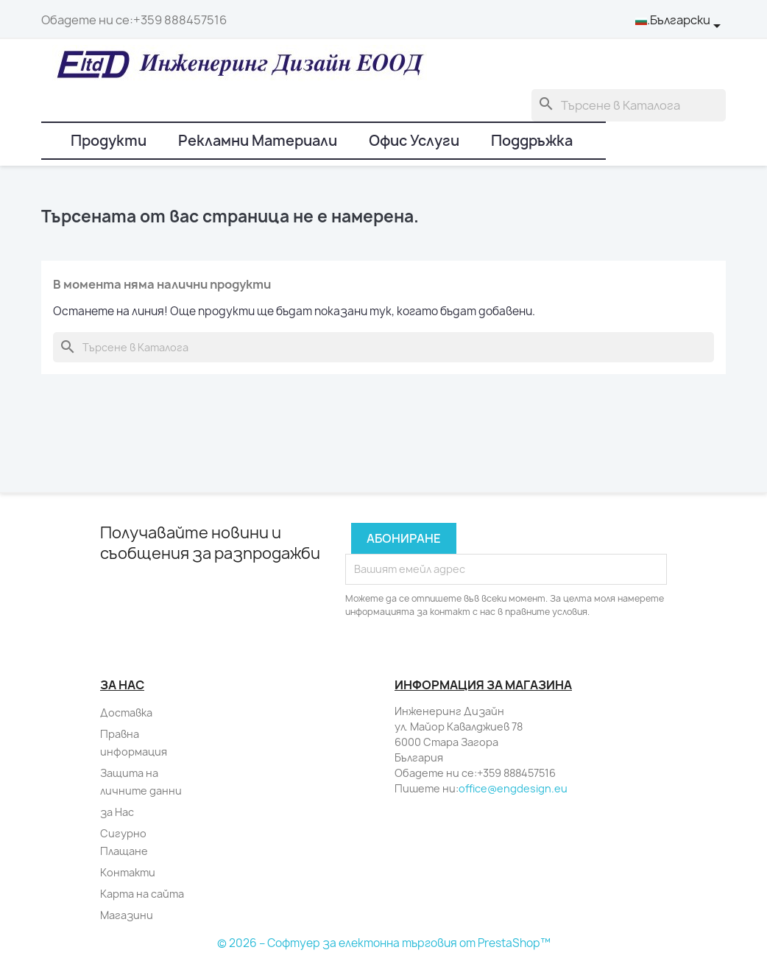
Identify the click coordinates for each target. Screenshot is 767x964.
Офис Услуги (414, 140)
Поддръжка (532, 140)
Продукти (108, 140)
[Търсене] (628, 105)
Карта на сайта (142, 894)
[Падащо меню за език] (680, 20)
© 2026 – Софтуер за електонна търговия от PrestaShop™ (384, 943)
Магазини (126, 915)
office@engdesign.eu (513, 788)
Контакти (127, 872)
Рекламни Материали (257, 140)
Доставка (126, 713)
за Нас (117, 812)
